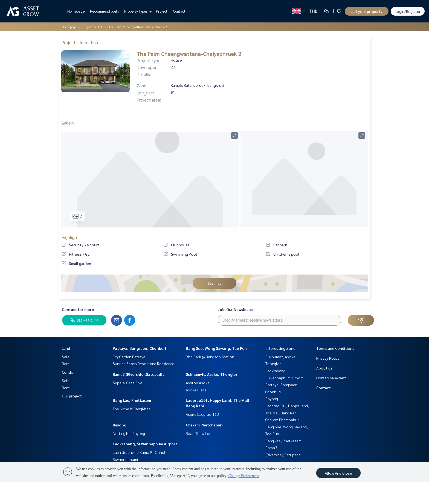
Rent (66, 363)
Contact (179, 11)
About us (324, 367)
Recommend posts (104, 11)
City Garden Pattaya (129, 356)
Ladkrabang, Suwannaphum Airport (145, 443)
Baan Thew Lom (199, 433)
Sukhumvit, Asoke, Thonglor (211, 374)
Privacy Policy (328, 358)
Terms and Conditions (335, 348)
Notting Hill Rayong (129, 433)
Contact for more (78, 309)
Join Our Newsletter (236, 309)
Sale (65, 356)
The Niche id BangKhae (132, 408)
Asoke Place (196, 389)
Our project (72, 395)
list (100, 27)
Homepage (76, 11)
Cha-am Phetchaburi (204, 424)
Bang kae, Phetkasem (132, 400)
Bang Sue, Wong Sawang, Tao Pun (216, 348)
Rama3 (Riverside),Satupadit (138, 374)
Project (161, 11)
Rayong (119, 424)
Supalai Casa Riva (127, 382)
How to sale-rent (331, 377)
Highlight (70, 237)
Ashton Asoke (198, 382)
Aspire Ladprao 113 (202, 414)
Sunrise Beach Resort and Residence (143, 363)
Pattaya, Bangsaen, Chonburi (139, 348)
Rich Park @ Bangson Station (210, 356)
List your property (366, 11)
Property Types (137, 11)
